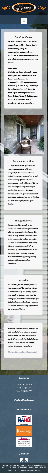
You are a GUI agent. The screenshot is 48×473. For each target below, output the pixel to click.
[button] (24, 21)
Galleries (22, 467)
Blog (31, 467)
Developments (9, 467)
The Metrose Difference (33, 465)
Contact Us (40, 467)
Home (5, 465)
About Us (14, 465)
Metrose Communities (17, 351)
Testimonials (31, 351)
